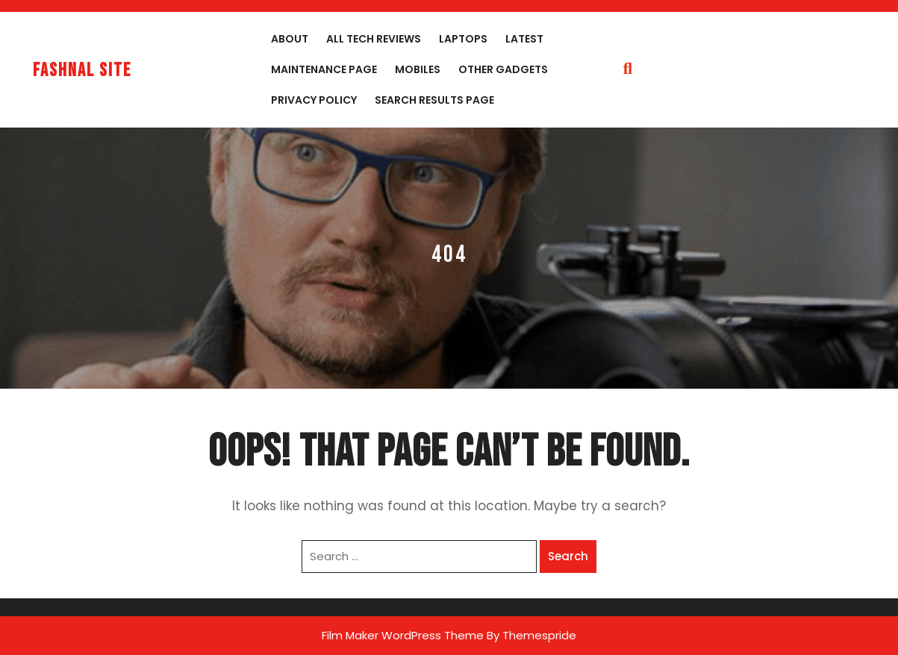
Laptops (463, 38)
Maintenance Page (324, 69)
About (289, 38)
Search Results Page (434, 100)
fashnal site (82, 70)
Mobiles (417, 69)
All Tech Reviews (373, 38)
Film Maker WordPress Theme (403, 635)
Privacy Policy (314, 100)
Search (568, 556)
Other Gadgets (503, 69)
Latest (524, 38)
